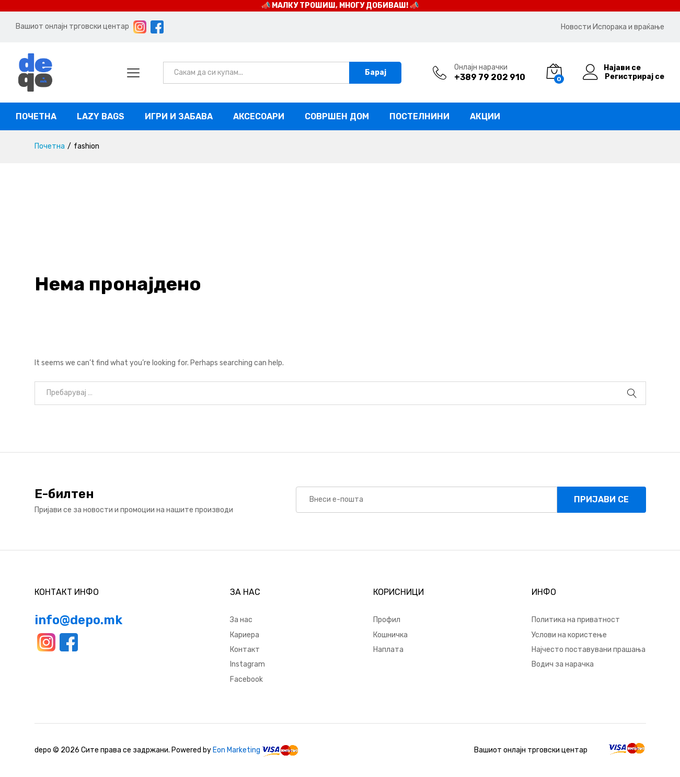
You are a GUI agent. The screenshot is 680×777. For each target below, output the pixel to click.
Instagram (247, 664)
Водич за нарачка (563, 664)
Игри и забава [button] (179, 116)
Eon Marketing (236, 750)
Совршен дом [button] (337, 116)
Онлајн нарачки (481, 67)
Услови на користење (569, 634)
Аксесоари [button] (258, 116)
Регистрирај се (634, 77)
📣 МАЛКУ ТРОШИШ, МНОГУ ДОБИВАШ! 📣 (340, 5)
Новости (576, 26)
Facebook (246, 679)
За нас (241, 619)
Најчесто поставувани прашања (589, 649)
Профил (386, 619)
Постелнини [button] (419, 116)
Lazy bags (100, 116)
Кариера (244, 634)
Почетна (36, 116)
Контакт (245, 649)
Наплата (388, 649)
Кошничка (390, 634)
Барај (375, 72)
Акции (485, 116)
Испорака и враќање (628, 26)
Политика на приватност (576, 619)
